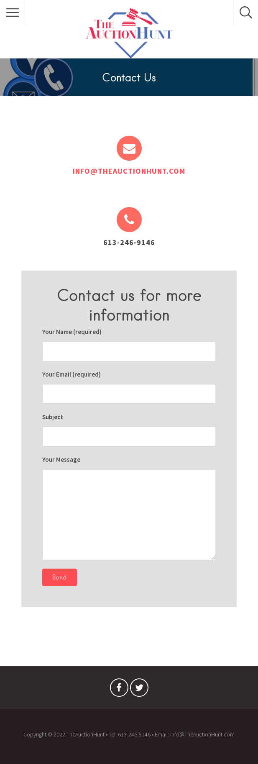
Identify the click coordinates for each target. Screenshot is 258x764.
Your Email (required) (129, 387)
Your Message (129, 507)
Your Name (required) (129, 344)
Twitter (139, 689)
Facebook (119, 689)
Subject (129, 429)
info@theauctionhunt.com (129, 171)
